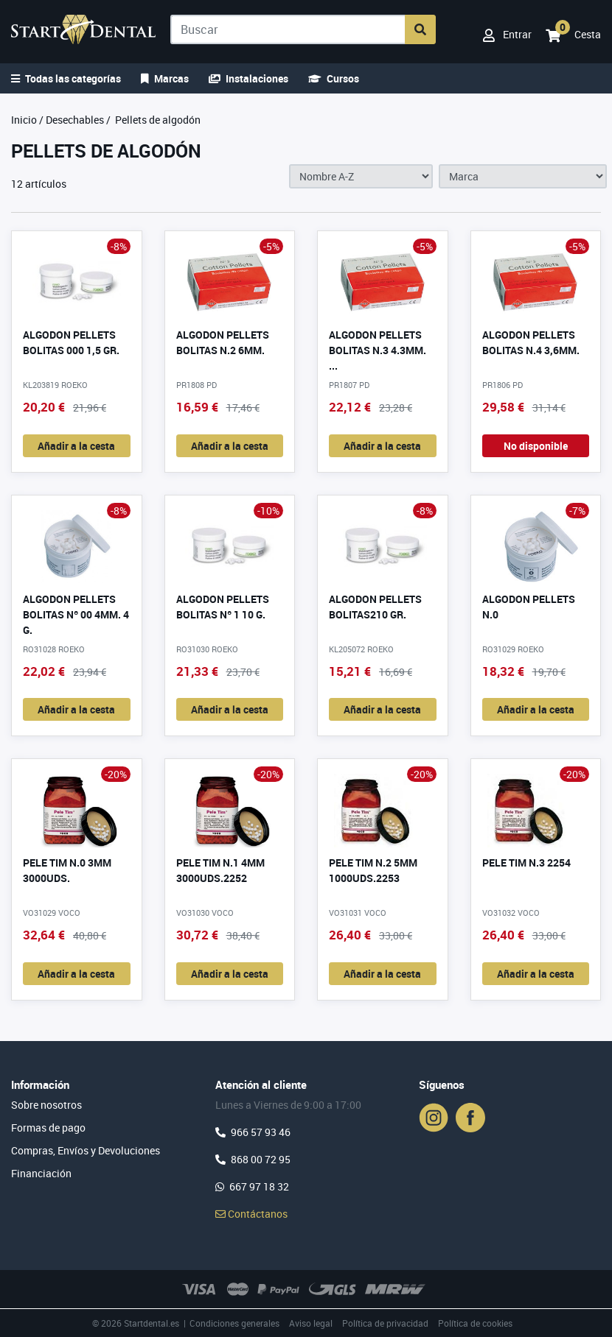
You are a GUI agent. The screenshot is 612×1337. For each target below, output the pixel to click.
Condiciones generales (234, 1323)
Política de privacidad (385, 1323)
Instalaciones (248, 78)
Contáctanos (251, 1214)
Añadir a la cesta (76, 446)
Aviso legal (311, 1323)
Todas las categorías (66, 78)
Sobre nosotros (46, 1105)
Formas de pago (48, 1128)
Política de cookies (475, 1323)
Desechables (75, 120)
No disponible (536, 446)
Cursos (333, 78)
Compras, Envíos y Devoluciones (85, 1150)
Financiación (41, 1173)
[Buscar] (288, 29)
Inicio (24, 120)
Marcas (165, 78)
